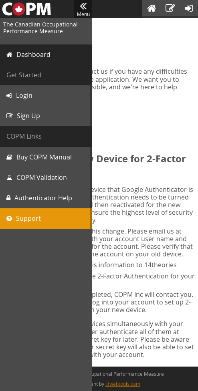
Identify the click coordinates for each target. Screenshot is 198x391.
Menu (83, 9)
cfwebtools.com (122, 384)
